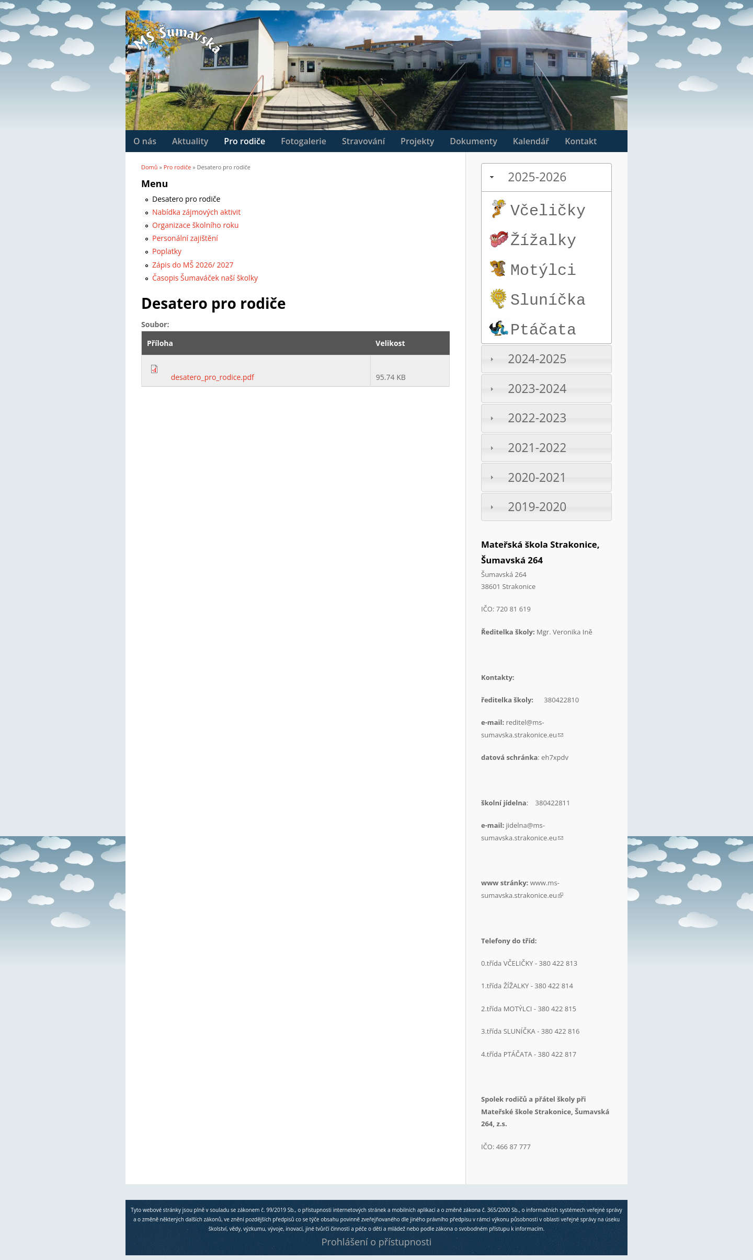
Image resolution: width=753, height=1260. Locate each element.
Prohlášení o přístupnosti (376, 1241)
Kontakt (581, 141)
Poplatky (166, 251)
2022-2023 (537, 418)
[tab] (546, 177)
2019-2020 (537, 507)
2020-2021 (537, 477)
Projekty (417, 141)
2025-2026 (537, 177)
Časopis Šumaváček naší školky (205, 278)
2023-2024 (537, 388)
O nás (144, 141)
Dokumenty (473, 141)
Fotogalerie (303, 141)
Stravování (363, 141)
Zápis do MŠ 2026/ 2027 (193, 265)
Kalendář (531, 141)
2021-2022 (537, 448)
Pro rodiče (244, 141)
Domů (149, 167)
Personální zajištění (185, 238)
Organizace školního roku (195, 225)
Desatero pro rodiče (186, 199)
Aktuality (190, 141)
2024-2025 (537, 359)
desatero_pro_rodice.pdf (212, 377)
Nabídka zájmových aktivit (196, 212)
